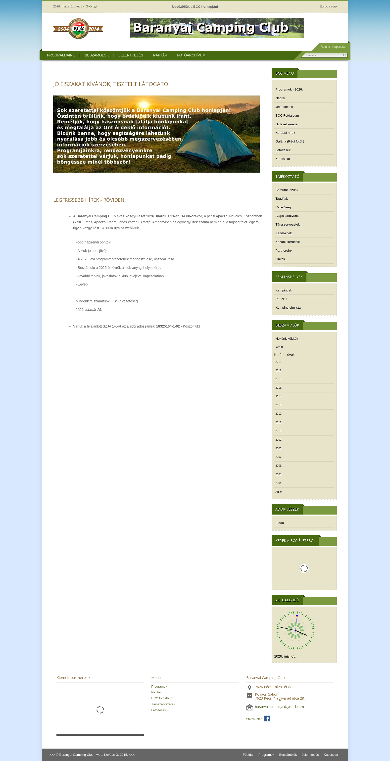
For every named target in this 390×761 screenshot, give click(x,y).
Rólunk (325, 46)
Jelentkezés (131, 55)
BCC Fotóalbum (287, 115)
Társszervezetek (288, 224)
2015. (279, 387)
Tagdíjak (282, 198)
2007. (279, 456)
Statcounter (254, 719)
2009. (279, 439)
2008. (279, 448)
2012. (279, 413)
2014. (279, 396)
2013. (279, 405)
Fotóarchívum (191, 55)
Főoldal (248, 755)
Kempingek (284, 290)
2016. (279, 379)
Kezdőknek (284, 233)
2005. (279, 474)
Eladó (280, 523)
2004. (279, 482)
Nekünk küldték (287, 338)
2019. (280, 347)
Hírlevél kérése (287, 124)
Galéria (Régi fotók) (290, 141)
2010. (279, 430)
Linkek (280, 259)
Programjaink (61, 55)
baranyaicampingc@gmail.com (279, 707)
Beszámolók (97, 55)
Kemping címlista (288, 307)
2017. (279, 370)
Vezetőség (283, 207)
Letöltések (283, 150)
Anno (279, 491)
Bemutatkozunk (287, 190)
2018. (279, 361)
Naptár (160, 55)
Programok (159, 686)
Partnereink (284, 250)
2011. (279, 422)
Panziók (281, 299)
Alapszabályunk (287, 216)
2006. (279, 465)
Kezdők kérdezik (288, 242)
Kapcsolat (338, 46)
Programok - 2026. (289, 89)
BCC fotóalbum (162, 698)
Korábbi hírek (285, 133)
